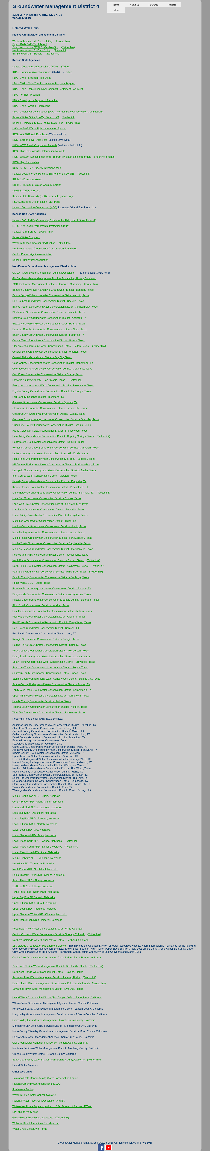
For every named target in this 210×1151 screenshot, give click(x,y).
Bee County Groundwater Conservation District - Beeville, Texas (48, 301)
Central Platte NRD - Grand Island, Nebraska (37, 801)
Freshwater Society (23, 1089)
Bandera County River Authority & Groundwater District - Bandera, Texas (53, 289)
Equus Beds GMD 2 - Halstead (29, 44)
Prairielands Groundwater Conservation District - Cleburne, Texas (49, 616)
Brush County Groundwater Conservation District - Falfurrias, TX (48, 334)
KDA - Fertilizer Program (26, 94)
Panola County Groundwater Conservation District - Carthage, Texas (50, 577)
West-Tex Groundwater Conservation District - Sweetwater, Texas (49, 712)
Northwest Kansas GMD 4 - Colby (31, 50)
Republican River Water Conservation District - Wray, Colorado (47, 928)
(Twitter (65, 66)
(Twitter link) (63, 41)
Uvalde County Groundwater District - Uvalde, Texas (41, 701)
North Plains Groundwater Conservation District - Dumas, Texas (48, 560)
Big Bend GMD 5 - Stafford (27, 53)
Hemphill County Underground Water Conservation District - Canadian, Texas (55, 447)
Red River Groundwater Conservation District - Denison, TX (45, 628)
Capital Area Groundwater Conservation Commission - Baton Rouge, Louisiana (56, 957)
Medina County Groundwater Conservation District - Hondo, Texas (49, 526)
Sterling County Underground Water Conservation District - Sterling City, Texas (56, 678)
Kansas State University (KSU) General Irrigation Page (43, 196)
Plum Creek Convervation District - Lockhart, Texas (41, 605)
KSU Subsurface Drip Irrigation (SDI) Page (36, 201)
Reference (153, 5)
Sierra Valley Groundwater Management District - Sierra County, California (53, 1020)
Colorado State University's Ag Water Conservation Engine (45, 1078)
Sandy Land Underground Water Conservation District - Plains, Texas (51, 656)
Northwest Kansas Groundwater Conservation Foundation (44, 248)
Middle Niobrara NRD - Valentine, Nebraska (36, 858)
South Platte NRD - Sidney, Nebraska (33, 880)
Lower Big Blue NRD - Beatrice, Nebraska (35, 818)
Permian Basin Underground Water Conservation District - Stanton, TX (51, 588)
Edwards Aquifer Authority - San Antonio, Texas (38, 380)
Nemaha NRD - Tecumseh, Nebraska (33, 863)
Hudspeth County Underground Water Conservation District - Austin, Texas (54, 470)
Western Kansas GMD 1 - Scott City (32, 41)
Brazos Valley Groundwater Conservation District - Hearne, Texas (49, 323)
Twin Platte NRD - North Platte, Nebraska (35, 892)
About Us (134, 5)
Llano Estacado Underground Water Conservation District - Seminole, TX (53, 492)
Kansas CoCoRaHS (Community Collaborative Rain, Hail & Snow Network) (54, 220)
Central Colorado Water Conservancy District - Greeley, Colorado (48, 934)
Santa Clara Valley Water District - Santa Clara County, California (48, 1059)
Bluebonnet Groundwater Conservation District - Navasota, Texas (48, 312)
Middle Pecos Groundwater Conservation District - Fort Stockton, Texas (52, 537)
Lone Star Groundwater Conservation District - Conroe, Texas (46, 498)
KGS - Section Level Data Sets (29, 140)
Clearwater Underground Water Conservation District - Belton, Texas (50, 346)
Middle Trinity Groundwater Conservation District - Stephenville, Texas (51, 543)
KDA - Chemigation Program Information (35, 100)
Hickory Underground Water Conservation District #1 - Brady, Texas (50, 453)
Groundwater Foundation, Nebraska (32, 1117)
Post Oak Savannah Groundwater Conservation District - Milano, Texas (52, 611)
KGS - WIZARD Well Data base (30, 134)
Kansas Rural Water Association (30, 260)
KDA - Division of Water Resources (31, 72)
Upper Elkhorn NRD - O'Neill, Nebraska (34, 903)
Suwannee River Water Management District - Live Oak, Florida (47, 988)
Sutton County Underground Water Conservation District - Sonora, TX (51, 684)
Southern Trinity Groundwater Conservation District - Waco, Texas (49, 673)
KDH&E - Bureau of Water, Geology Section (37, 185)
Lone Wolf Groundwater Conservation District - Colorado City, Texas (50, 504)
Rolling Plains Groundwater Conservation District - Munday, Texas (49, 645)
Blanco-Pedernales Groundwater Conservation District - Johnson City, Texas (55, 306)
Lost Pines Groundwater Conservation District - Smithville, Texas (48, 509)
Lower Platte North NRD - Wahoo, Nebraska (37, 841)
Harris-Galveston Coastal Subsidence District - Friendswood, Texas (50, 430)
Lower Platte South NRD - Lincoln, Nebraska (37, 846)
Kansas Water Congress (26, 237)
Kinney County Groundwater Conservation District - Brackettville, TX (50, 487)
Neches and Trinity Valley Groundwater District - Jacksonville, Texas (50, 554)
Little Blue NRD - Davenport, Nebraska (34, 813)
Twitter (68, 72)
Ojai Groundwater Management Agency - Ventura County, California (50, 1042)
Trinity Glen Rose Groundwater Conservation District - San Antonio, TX (52, 690)
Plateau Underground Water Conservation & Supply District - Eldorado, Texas (55, 599)
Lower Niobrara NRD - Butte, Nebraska (34, 835)
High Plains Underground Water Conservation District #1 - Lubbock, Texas (53, 458)
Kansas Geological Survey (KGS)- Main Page (37, 123)
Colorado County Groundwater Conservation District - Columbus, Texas (52, 368)
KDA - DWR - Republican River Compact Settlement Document (47, 89)
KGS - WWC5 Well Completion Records (34, 145)
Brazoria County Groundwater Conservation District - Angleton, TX (49, 318)
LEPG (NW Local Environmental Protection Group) (40, 226)
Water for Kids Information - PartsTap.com (35, 1123)
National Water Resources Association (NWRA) (38, 1100)
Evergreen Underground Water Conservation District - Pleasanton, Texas (53, 385)
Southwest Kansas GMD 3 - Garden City (35, 47)
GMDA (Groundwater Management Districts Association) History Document (54, 278)
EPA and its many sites (25, 1112)
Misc (116, 10)
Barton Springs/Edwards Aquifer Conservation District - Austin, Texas (50, 295)
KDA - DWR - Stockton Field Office (31, 77)
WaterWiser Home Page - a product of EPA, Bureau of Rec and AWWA (52, 1106)
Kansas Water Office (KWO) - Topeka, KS (35, 117)
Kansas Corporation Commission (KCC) (34, 207)
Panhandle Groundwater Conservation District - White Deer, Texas (49, 571)
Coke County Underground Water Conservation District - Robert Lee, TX (52, 363)
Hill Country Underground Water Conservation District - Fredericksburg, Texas (55, 464)
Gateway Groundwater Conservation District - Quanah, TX (44, 402)
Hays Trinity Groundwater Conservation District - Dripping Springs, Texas (53, 436)
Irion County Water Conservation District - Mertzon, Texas (44, 475)
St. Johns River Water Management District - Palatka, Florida (46, 977)
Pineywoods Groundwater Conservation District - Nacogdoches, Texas (51, 594)
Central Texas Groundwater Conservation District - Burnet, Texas (48, 340)
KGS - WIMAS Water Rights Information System (39, 128)
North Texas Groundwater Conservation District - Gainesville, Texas (50, 566)
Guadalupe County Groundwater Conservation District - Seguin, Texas (51, 425)
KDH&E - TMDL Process (26, 190)
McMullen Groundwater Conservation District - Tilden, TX (44, 521)
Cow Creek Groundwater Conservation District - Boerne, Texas (47, 374)
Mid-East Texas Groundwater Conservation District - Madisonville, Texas (52, 549)
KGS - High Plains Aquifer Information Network (38, 151)
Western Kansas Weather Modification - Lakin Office (41, 243)
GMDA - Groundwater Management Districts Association (44, 272)
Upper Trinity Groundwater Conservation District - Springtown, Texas (50, 695)
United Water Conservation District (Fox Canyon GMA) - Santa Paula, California (57, 997)
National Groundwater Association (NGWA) (36, 1083)
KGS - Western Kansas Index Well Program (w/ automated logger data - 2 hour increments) (63, 156)
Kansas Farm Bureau (24, 231)
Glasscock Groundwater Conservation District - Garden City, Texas (49, 408)
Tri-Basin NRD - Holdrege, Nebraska (32, 886)
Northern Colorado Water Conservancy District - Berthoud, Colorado (50, 940)
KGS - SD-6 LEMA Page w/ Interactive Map (36, 168)
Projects (172, 5)
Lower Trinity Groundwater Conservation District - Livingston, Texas (50, 515)
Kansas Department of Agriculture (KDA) (35, 66)
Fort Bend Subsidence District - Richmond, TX (38, 397)
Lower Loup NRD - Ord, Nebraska (31, 829)
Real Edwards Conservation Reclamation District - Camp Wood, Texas (51, 622)
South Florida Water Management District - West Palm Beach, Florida (51, 983)
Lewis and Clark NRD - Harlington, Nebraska (37, 807)
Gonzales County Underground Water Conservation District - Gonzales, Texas (55, 419)
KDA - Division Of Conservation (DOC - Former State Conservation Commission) (57, 111)
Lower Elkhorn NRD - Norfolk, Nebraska (34, 824)
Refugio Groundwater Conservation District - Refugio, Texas (45, 639)
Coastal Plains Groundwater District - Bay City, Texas (42, 357)
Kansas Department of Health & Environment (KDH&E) (43, 173)
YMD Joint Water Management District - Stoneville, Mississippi (47, 284)
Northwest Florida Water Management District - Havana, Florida (47, 972)
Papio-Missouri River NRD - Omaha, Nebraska (38, 875)
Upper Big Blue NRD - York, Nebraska (33, 897)
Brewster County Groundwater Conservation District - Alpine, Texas (49, 329)
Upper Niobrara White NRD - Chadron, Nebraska (39, 914)
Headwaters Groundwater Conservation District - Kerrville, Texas (48, 442)
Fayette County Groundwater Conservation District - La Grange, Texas (51, 391)
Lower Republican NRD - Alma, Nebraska (35, 852)
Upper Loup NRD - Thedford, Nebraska (34, 908)
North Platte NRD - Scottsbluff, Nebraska (35, 869)
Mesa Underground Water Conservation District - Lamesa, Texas (48, 532)
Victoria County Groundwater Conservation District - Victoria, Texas (49, 707)
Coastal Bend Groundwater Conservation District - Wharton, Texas (49, 351)
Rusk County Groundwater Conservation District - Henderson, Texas (50, 650)
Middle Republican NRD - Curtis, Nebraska (36, 796)
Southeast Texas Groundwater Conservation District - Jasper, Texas (50, 667)
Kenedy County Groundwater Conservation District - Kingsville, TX (49, 481)
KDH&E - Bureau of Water (27, 179)
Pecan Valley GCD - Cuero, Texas (31, 583)
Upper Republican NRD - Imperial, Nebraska (37, 920)
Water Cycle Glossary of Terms (29, 1128)
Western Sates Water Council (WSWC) (34, 1095)
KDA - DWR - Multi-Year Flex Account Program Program (43, 83)
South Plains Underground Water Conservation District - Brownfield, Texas (53, 661)
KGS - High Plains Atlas (25, 162)
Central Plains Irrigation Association (32, 254)
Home (116, 5)
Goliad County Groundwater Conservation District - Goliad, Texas (48, 413)
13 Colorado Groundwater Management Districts (39, 945)
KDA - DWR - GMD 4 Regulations (31, 106)
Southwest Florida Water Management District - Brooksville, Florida (49, 966)
